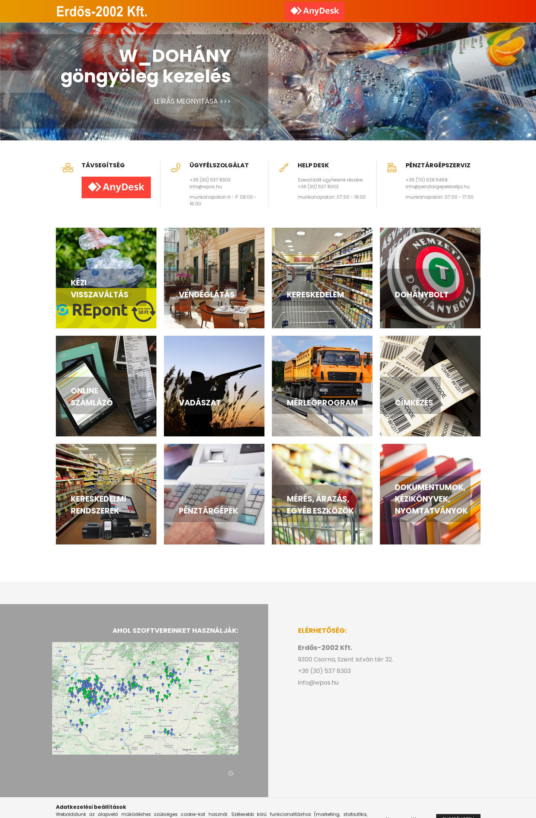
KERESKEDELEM (315, 294)
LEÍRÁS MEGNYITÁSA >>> (192, 101)
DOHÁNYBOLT (421, 294)
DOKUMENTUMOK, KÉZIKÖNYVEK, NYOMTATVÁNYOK (431, 499)
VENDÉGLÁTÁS (207, 294)
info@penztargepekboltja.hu (438, 186)
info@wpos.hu (206, 186)
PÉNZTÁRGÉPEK (208, 510)
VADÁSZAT (200, 402)
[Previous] (22, 81)
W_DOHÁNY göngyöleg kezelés (146, 66)
